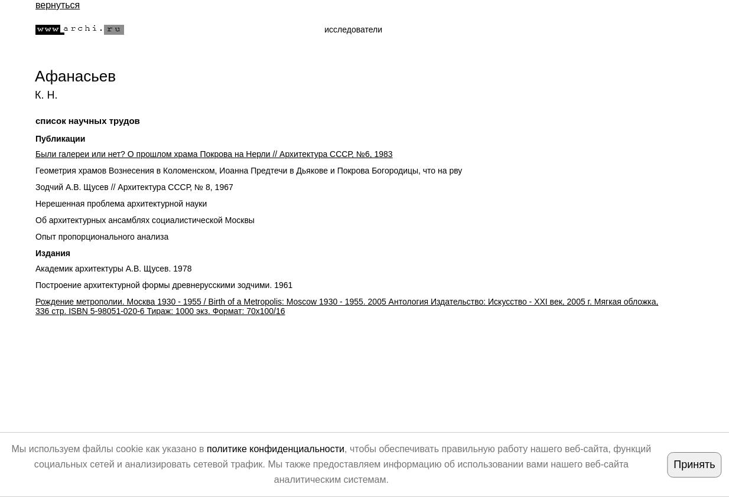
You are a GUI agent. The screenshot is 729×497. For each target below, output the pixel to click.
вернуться (57, 5)
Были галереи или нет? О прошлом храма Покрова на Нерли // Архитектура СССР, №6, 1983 (214, 154)
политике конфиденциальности (275, 449)
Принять (694, 464)
